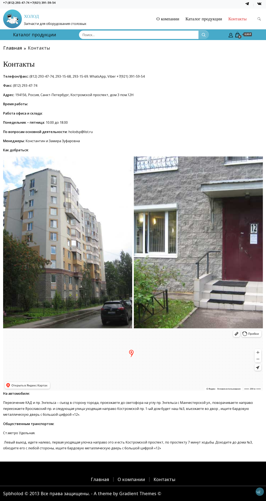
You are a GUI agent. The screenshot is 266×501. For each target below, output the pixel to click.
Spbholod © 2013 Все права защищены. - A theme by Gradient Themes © (82, 493)
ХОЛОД (31, 16)
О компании (167, 19)
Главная (100, 479)
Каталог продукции (203, 19)
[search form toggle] (259, 19)
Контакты (237, 19)
